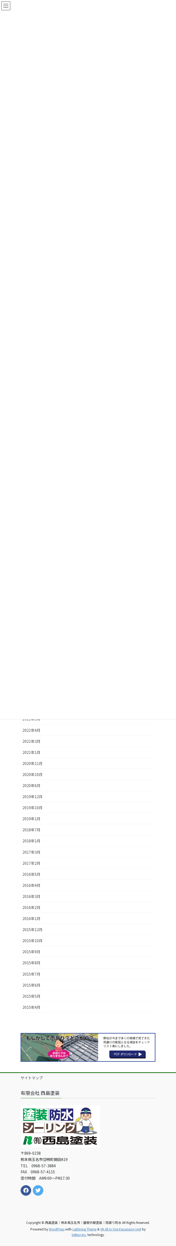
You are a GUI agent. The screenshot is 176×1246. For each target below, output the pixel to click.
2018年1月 (31, 840)
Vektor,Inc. (79, 1234)
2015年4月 (31, 1007)
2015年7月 (31, 974)
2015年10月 (32, 940)
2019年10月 (32, 807)
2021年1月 (31, 752)
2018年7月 (31, 829)
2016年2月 (31, 907)
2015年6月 (31, 985)
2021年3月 (31, 741)
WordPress (56, 1229)
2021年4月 (31, 730)
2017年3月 (31, 852)
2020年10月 (32, 774)
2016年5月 (31, 874)
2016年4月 (31, 885)
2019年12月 (32, 796)
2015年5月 (31, 996)
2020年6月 (31, 785)
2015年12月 (32, 929)
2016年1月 (31, 918)
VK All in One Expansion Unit (120, 1229)
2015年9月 (31, 951)
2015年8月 (31, 962)
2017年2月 (31, 863)
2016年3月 (31, 896)
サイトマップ (32, 1077)
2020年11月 (32, 763)
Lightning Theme (84, 1229)
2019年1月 (31, 818)
